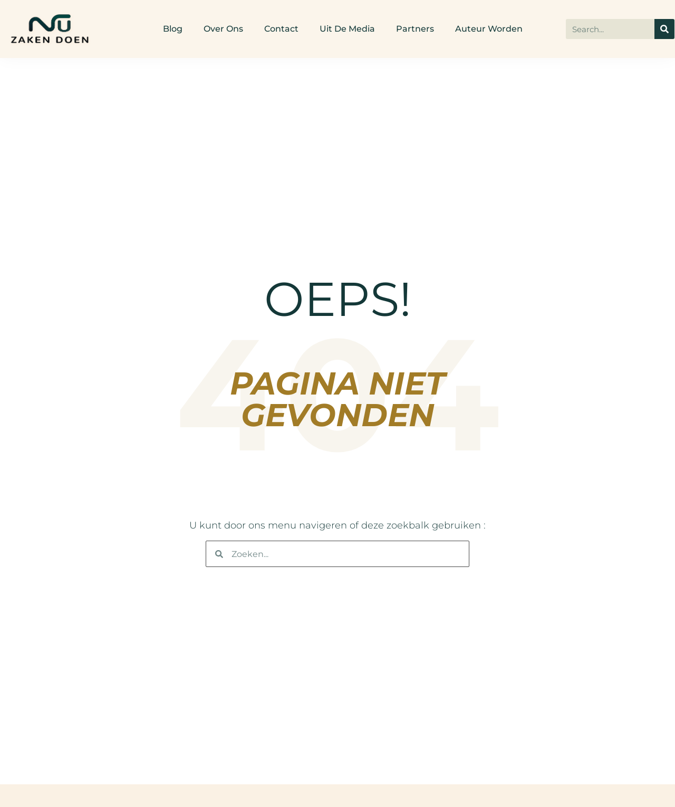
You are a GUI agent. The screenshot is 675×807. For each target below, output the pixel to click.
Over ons (223, 29)
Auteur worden (489, 29)
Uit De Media (347, 29)
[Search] (664, 29)
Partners (415, 29)
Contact (281, 29)
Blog (172, 29)
